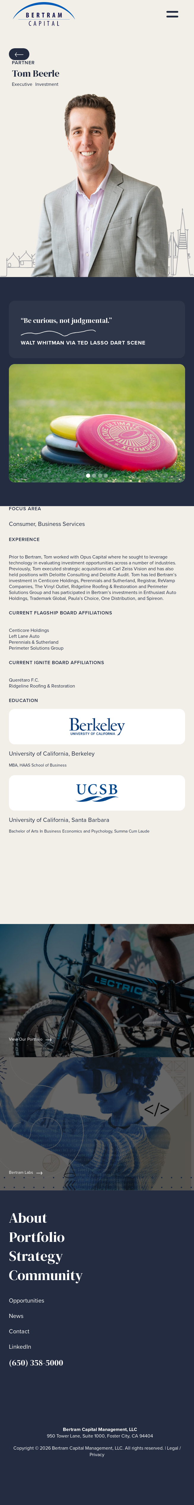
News (16, 1316)
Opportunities (26, 1301)
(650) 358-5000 (36, 1362)
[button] (21, 423)
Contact (19, 1331)
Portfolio (37, 1237)
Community (46, 1275)
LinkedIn (20, 1347)
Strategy (36, 1256)
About (28, 1217)
